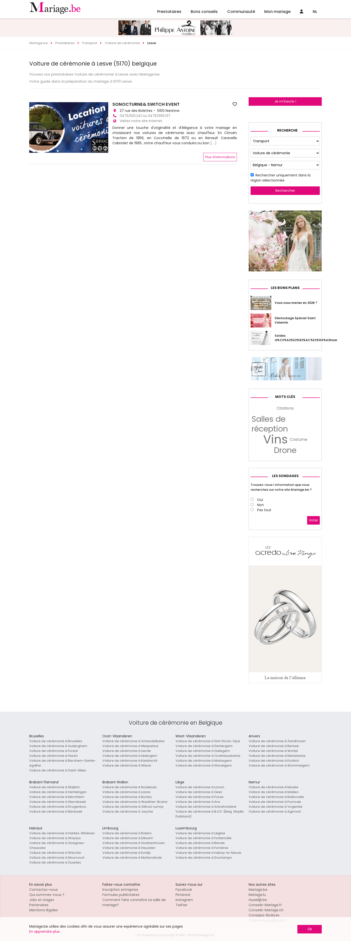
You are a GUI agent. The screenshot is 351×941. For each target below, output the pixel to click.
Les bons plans (285, 287)
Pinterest (183, 894)
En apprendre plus (44, 931)
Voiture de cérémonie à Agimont (275, 811)
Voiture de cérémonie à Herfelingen (58, 792)
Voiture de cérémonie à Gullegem (203, 751)
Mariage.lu (257, 894)
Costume (298, 439)
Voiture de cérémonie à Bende (200, 843)
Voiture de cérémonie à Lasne (126, 792)
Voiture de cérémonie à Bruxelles (55, 741)
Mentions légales (43, 910)
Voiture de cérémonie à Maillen (274, 792)
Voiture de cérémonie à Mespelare (130, 746)
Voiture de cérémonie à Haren (53, 755)
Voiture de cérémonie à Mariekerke (277, 755)
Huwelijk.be (258, 899)
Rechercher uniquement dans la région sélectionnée (281, 178)
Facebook (184, 889)
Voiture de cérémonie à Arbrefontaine (206, 806)
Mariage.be (258, 889)
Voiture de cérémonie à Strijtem (54, 787)
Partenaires (39, 905)
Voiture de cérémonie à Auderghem (58, 746)
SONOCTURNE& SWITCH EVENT (146, 104)
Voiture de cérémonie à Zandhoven (277, 741)
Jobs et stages (41, 899)
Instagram (184, 899)
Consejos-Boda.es (264, 915)
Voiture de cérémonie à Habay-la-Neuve (208, 852)
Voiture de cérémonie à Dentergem (204, 746)
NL (315, 11)
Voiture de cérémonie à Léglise (200, 833)
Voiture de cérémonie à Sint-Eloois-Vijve (208, 741)
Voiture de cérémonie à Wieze (126, 765)
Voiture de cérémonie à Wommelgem (279, 765)
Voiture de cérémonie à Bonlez (127, 797)
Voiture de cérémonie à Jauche (127, 811)
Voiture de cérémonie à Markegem (204, 760)
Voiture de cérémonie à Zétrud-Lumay (133, 806)
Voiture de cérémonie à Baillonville (276, 797)
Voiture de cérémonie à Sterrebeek (57, 801)
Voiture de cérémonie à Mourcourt (56, 857)
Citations (285, 408)
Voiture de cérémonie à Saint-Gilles (57, 770)
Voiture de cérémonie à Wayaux (55, 838)
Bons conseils (204, 11)
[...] (213, 143)
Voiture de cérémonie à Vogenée (275, 806)
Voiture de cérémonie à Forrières (202, 847)
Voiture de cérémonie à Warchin (55, 852)
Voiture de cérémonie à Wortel (273, 751)
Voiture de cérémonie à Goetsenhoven (133, 843)
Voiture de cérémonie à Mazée (273, 787)
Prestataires (169, 11)
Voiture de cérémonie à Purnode (275, 801)
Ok (309, 929)
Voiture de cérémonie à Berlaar (274, 746)
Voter (313, 520)
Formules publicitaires (120, 894)
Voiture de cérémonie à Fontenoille (204, 838)
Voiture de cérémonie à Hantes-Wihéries (62, 833)
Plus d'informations (220, 157)
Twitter (181, 905)
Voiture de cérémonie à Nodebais (129, 787)
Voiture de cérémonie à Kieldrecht (129, 760)
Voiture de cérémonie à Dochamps (204, 857)
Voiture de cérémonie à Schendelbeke (133, 741)
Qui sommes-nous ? (46, 894)
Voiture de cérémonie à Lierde (126, 751)
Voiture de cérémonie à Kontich (274, 760)
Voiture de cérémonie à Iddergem (129, 755)
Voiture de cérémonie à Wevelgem (204, 765)
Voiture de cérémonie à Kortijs (126, 852)
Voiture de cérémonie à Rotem (127, 833)
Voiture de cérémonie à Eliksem (127, 838)
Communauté (241, 11)
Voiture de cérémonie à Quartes (55, 862)
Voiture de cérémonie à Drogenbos (57, 806)
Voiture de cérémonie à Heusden (129, 847)
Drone (285, 450)
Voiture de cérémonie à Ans (198, 801)
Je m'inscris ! (285, 101)
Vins (275, 439)
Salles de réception (270, 424)
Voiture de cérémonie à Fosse (200, 797)
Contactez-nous (43, 889)
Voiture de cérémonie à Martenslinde (132, 857)
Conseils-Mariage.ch (266, 910)
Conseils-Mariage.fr (265, 905)
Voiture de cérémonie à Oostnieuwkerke (208, 755)
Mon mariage (277, 11)
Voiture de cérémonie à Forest (53, 751)
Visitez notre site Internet (141, 120)
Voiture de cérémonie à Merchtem (56, 797)
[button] (34, 127)
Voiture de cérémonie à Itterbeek (55, 811)
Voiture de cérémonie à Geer (199, 792)
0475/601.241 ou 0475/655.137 (145, 115)
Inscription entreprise (120, 889)
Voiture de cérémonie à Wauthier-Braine (134, 801)
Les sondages (285, 475)
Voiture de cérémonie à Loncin (200, 787)
